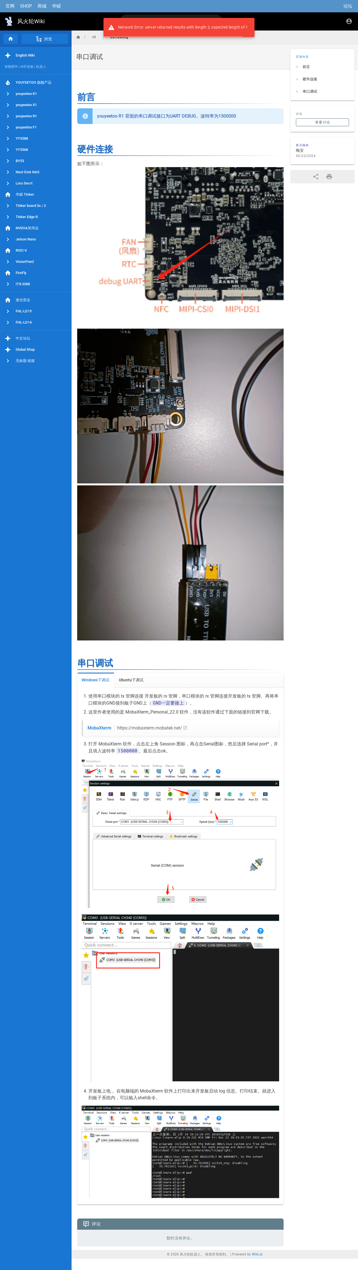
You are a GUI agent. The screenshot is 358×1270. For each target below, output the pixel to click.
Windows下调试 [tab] (95, 680)
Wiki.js (257, 1254)
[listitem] (322, 66)
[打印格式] (329, 176)
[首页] (10, 39)
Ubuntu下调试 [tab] (131, 680)
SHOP (26, 6)
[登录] (349, 21)
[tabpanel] (180, 946)
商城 (41, 6)
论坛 (347, 6)
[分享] (315, 176)
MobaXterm (135, 728)
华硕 (56, 6)
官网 (10, 6)
